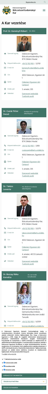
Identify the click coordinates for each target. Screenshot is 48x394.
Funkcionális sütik (11, 368)
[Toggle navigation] (44, 10)
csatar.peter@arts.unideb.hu (33, 150)
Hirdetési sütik (10, 375)
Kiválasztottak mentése (12, 381)
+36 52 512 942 (28, 330)
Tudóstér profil (28, 96)
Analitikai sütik (10, 371)
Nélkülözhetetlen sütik (13, 364)
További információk (9, 360)
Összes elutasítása (11, 387)
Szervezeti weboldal (30, 94)
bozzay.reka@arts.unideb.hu (33, 326)
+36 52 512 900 (28, 63)
